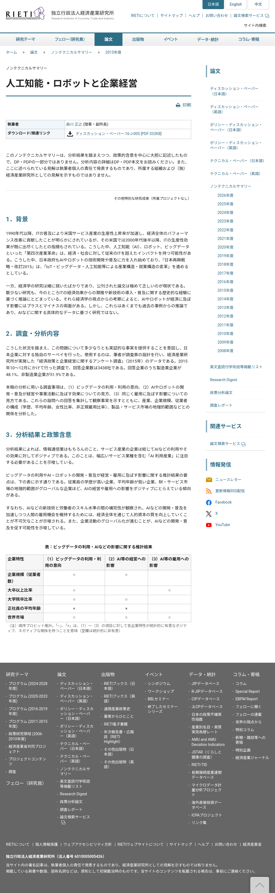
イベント (154, 674)
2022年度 (225, 230)
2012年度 (225, 316)
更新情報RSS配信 (230, 491)
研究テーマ (17, 674)
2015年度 (113, 52)
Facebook (223, 502)
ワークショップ (161, 691)
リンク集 (199, 823)
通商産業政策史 (117, 709)
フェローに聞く (249, 707)
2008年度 (225, 351)
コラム (241, 683)
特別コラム (245, 730)
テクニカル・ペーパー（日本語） (238, 161)
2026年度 (225, 195)
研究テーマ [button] (25, 39)
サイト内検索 (255, 25)
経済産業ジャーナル (252, 758)
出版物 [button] (138, 39)
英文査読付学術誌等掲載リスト (236, 367)
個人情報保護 (46, 844)
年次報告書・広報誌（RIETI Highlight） (119, 737)
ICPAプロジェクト (206, 815)
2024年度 (225, 212)
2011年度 (225, 325)
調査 (12, 772)
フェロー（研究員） (26, 783)
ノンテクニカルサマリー (71, 52)
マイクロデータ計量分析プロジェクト (206, 790)
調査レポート (221, 405)
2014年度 (225, 299)
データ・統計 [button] (208, 39)
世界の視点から (249, 722)
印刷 (187, 105)
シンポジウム (159, 683)
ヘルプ (194, 15)
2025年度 (225, 204)
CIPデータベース (205, 699)
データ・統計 (202, 674)
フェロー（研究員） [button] (70, 39)
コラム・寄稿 (246, 674)
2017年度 (225, 273)
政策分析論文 (221, 393)
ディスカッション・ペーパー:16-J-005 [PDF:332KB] (119, 134)
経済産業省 (252, 844)
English (236, 4)
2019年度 (225, 256)
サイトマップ (171, 15)
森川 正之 (74, 124)
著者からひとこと (119, 716)
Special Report (248, 691)
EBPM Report (247, 699)
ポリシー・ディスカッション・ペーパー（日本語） (76, 714)
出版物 (108, 674)
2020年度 (225, 247)
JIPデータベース (205, 683)
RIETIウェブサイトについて (141, 844)
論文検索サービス (251, 15)
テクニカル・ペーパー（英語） (236, 174)
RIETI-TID (199, 765)
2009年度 (225, 342)
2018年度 (225, 264)
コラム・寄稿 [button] (249, 39)
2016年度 (225, 282)
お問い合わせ (216, 15)
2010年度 (225, 333)
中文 (258, 4)
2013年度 (225, 307)
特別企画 (243, 750)
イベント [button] (170, 39)
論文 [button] (108, 39)
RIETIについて (143, 15)
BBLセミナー (158, 699)
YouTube (222, 525)
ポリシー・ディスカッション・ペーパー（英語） (76, 731)
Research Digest (223, 380)
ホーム (11, 52)
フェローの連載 (249, 714)
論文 (34, 52)
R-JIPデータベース (207, 691)
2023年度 (225, 221)
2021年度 (225, 238)
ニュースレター (228, 480)
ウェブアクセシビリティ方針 (87, 844)
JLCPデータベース (207, 707)
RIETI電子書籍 (116, 724)
